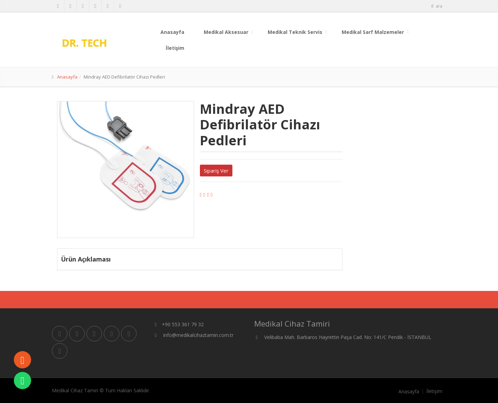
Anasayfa (172, 32)
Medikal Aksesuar (226, 32)
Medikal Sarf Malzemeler (373, 32)
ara (436, 6)
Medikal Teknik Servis (295, 32)
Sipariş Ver (216, 170)
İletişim (175, 48)
